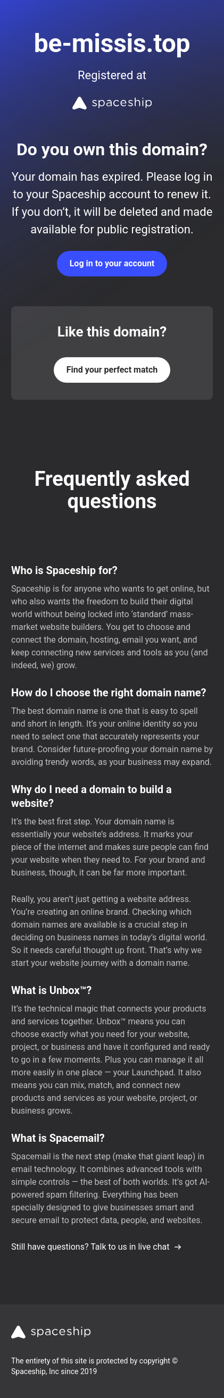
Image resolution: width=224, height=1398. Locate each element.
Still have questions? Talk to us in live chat (96, 1247)
